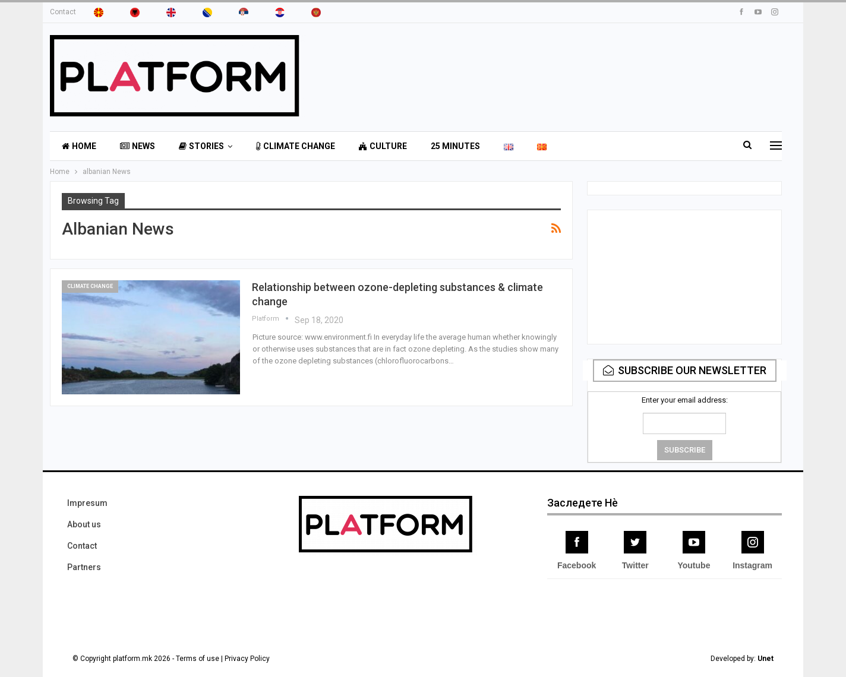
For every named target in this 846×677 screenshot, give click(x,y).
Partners (84, 567)
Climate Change (295, 146)
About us (84, 524)
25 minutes (455, 146)
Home (79, 146)
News (137, 146)
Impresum (87, 503)
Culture (383, 146)
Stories (201, 146)
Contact (63, 12)
